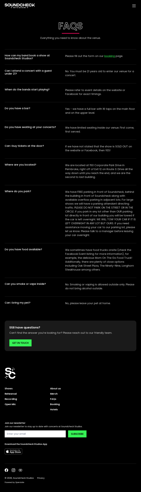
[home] (20, 5)
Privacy (41, 478)
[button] (133, 5)
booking (109, 56)
